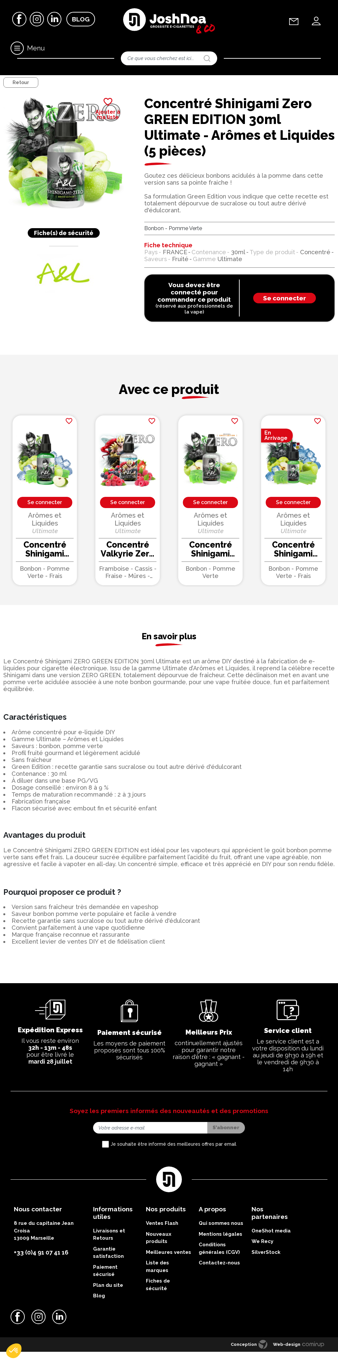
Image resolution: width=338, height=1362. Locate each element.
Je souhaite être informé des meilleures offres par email (173, 1156)
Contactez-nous (219, 1275)
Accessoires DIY (51, 80)
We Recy (262, 1253)
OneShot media (271, 1243)
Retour (21, 94)
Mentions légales (220, 1246)
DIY (26, 80)
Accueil (9, 80)
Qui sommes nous (221, 1235)
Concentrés (81, 80)
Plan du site (108, 1297)
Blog (80, 19)
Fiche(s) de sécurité (63, 244)
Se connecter (284, 310)
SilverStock (266, 1264)
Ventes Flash (162, 1235)
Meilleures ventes (168, 1264)
